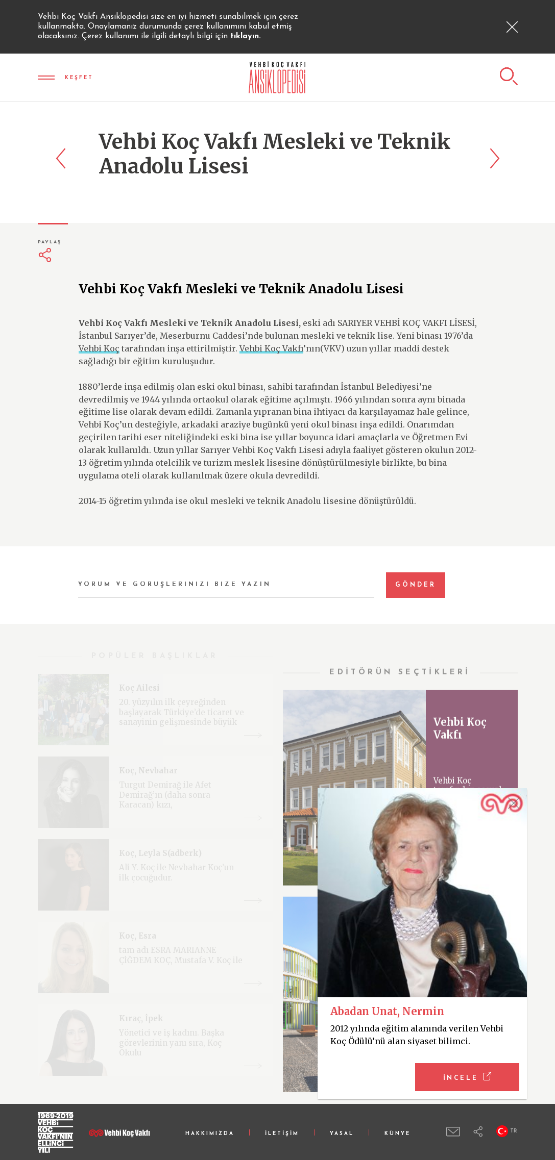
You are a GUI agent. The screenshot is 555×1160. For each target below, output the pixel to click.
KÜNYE (397, 1134)
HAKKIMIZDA (209, 1134)
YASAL (342, 1134)
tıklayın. (245, 36)
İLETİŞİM (282, 1134)
